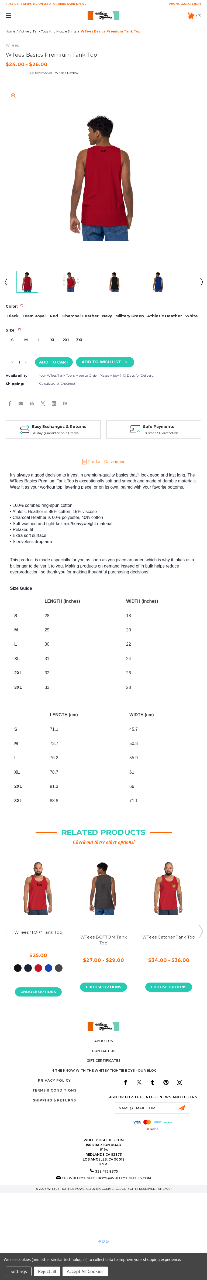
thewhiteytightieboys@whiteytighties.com (106, 1178)
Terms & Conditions (54, 1090)
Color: (14, 306)
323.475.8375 (191, 4)
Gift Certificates (103, 1061)
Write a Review (66, 73)
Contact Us (103, 1051)
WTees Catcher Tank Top (168, 937)
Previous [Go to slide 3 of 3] (6, 931)
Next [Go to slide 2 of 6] (201, 282)
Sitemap (165, 1189)
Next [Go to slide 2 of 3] (200, 931)
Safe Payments (158, 426)
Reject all (47, 1271)
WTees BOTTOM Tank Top (103, 940)
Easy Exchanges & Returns (59, 426)
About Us (103, 1041)
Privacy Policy (54, 1080)
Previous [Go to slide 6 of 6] (6, 282)
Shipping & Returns (54, 1100)
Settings (19, 1271)
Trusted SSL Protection (160, 433)
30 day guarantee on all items (55, 433)
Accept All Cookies (85, 1271)
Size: (13, 330)
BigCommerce (108, 1189)
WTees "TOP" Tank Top (38, 932)
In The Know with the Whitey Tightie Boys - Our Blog (103, 1071)
